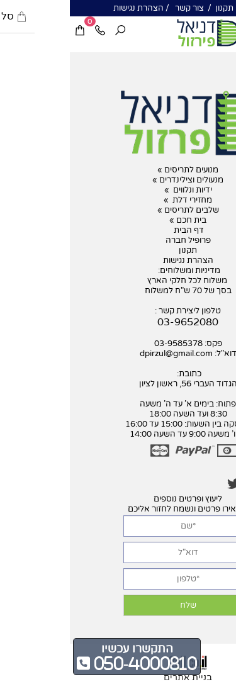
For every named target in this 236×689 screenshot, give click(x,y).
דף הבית (118, 230)
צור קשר (118, 8)
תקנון (154, 8)
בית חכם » (118, 220)
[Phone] (30, 31)
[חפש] (50, 31)
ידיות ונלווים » (118, 190)
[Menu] (226, 31)
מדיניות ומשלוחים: (118, 271)
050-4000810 (73, 663)
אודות (182, 8)
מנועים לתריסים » (118, 170)
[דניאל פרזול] (138, 33)
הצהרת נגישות (68, 8)
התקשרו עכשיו (67, 649)
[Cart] (10, 31)
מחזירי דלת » (118, 200)
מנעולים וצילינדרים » (118, 180)
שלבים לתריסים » (118, 210)
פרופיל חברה (118, 240)
